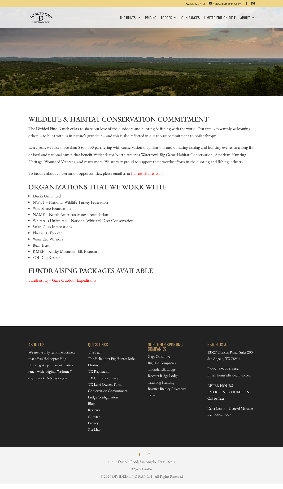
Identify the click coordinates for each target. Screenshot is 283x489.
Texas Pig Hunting (161, 382)
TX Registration (99, 371)
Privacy (93, 422)
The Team (95, 352)
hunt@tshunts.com (147, 173)
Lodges (166, 18)
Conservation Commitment (107, 390)
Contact (94, 416)
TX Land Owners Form (105, 384)
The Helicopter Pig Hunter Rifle (111, 358)
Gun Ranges (190, 18)
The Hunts (128, 18)
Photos (93, 364)
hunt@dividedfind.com (234, 375)
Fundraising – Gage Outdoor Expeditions (62, 280)
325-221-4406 (197, 3)
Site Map (94, 429)
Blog (91, 403)
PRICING (151, 18)
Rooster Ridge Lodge (163, 375)
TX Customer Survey (103, 377)
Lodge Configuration (103, 397)
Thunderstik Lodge (161, 369)
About (245, 18)
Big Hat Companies (162, 362)
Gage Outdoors (159, 356)
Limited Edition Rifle (220, 18)
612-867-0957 (220, 414)
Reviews (94, 409)
